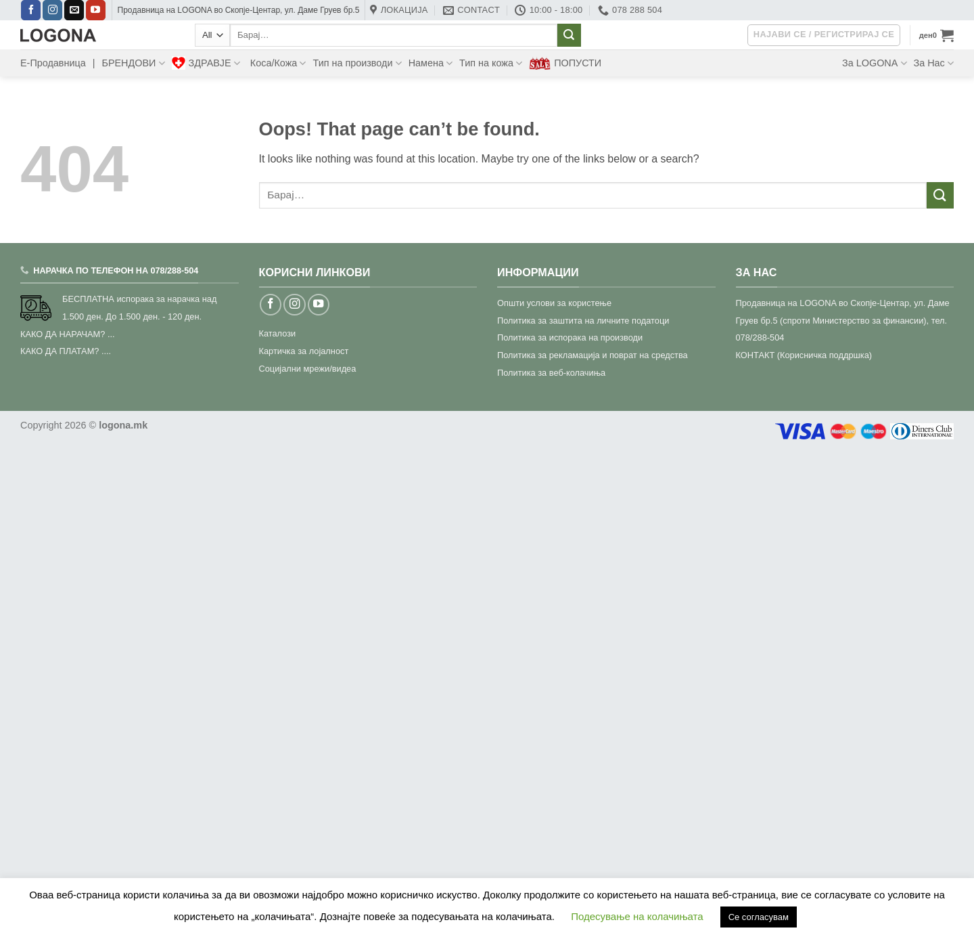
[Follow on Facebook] (31, 10)
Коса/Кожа (278, 63)
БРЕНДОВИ (132, 63)
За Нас (934, 63)
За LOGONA (874, 63)
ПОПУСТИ (565, 63)
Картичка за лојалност (304, 351)
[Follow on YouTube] (96, 10)
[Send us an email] (74, 10)
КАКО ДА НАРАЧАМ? (62, 334)
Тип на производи (356, 63)
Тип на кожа (490, 63)
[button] (936, 35)
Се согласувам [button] (758, 917)
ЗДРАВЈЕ (206, 63)
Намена (431, 63)
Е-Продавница (53, 63)
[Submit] (568, 35)
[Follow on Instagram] (52, 10)
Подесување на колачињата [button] (637, 916)
